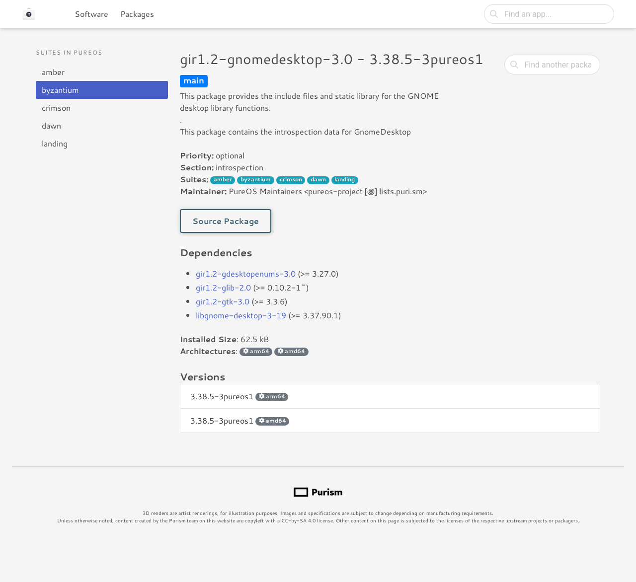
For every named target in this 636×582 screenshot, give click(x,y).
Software (91, 13)
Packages (137, 13)
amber (53, 71)
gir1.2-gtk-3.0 (222, 301)
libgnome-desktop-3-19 (241, 315)
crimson (56, 107)
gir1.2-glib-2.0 (223, 287)
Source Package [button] (225, 220)
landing (55, 143)
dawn (51, 125)
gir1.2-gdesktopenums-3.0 (246, 273)
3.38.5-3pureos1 (239, 396)
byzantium (60, 89)
